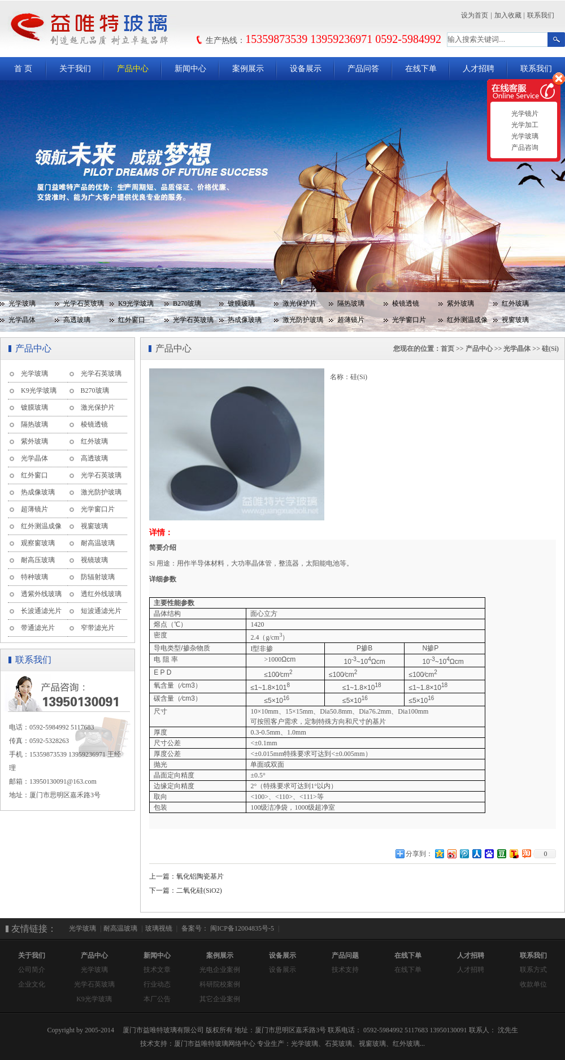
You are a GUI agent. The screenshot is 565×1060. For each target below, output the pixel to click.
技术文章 (157, 970)
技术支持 (345, 970)
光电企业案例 (219, 970)
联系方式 (533, 970)
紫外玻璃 (460, 303)
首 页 (23, 68)
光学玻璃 (22, 303)
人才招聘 (478, 68)
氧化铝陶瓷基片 (200, 876)
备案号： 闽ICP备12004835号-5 (227, 928)
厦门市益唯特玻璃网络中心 (214, 1044)
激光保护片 (299, 303)
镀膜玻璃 (241, 303)
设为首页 (474, 15)
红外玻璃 (515, 303)
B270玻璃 (187, 303)
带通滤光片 (38, 628)
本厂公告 (157, 999)
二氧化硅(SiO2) (199, 890)
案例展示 (248, 68)
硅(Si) (550, 349)
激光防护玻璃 (302, 320)
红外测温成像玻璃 (463, 322)
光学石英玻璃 (83, 303)
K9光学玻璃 (136, 303)
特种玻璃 (34, 577)
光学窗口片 (409, 320)
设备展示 (305, 68)
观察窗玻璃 (38, 543)
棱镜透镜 (405, 303)
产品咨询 (523, 147)
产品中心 (133, 68)
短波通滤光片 (101, 611)
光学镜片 (523, 114)
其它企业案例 (219, 999)
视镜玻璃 (94, 560)
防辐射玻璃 (98, 577)
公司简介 (31, 970)
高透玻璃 (76, 320)
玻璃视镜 (158, 928)
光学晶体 (22, 320)
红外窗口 (131, 320)
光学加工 (523, 125)
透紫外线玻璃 (41, 594)
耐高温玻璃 (98, 543)
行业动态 (157, 984)
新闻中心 (190, 68)
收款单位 (533, 984)
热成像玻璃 (245, 320)
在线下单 (421, 68)
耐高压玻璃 (38, 560)
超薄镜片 (350, 320)
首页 (447, 349)
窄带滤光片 (98, 628)
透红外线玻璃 (101, 594)
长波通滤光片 (41, 611)
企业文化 (31, 984)
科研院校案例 (219, 984)
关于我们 (75, 68)
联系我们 (540, 15)
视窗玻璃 (515, 320)
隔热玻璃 (350, 303)
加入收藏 (507, 15)
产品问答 (363, 68)
